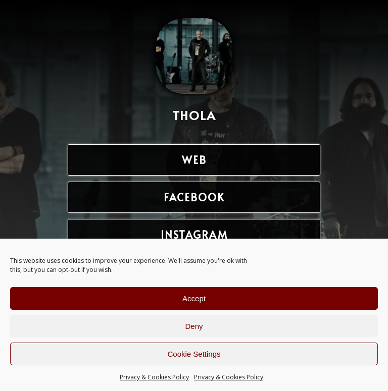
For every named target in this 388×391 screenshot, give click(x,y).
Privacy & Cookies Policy (154, 377)
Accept (194, 298)
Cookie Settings (193, 354)
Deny (194, 326)
